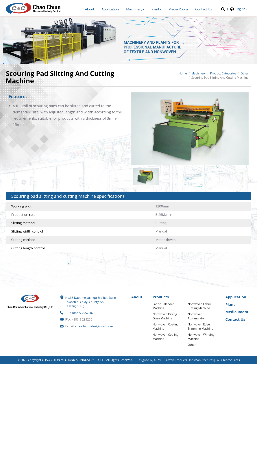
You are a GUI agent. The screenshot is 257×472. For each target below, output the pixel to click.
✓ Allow (5, 374)
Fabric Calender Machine (163, 306)
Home (183, 73)
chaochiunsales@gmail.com (94, 326)
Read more (9, 404)
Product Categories (223, 73)
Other (244, 73)
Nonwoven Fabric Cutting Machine (200, 306)
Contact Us (203, 9)
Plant (156, 9)
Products (161, 297)
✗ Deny (5, 379)
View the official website (34, 404)
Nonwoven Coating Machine (165, 326)
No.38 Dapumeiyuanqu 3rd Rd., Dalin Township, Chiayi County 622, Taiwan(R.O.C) (90, 302)
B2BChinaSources (228, 360)
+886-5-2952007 (83, 313)
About (89, 9)
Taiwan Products (175, 360)
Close (3, 366)
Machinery (135, 9)
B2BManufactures (201, 360)
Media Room (178, 9)
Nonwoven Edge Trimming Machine (200, 326)
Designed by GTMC (149, 360)
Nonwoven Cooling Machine (165, 337)
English (240, 9)
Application (110, 9)
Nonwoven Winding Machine (201, 337)
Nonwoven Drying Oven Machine (165, 316)
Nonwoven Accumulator (196, 316)
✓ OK (110, 470)
